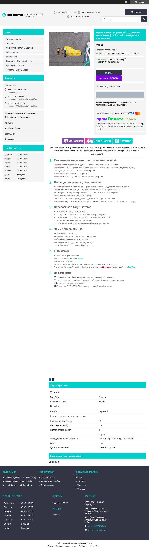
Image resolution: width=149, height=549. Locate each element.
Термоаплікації (13, 39)
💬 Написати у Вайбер (17, 70)
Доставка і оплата (15, 65)
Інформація (11, 56)
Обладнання (12, 52)
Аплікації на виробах (50, 481)
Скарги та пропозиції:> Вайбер (19, 481)
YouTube (81, 489)
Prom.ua (88, 543)
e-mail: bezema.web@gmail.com (19, 485)
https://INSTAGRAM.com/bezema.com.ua (23, 113)
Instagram (81, 481)
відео (80, 258)
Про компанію (47, 485)
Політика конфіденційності (90, 546)
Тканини (10, 43)
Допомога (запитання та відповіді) (20, 477)
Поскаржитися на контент (66, 546)
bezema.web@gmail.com (18, 117)
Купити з (108, 78)
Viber (79, 477)
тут (115, 264)
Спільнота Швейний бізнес (19, 61)
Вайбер (131, 267)
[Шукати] (144, 19)
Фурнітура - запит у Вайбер (19, 48)
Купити (108, 72)
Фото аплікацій (48, 477)
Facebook (81, 485)
